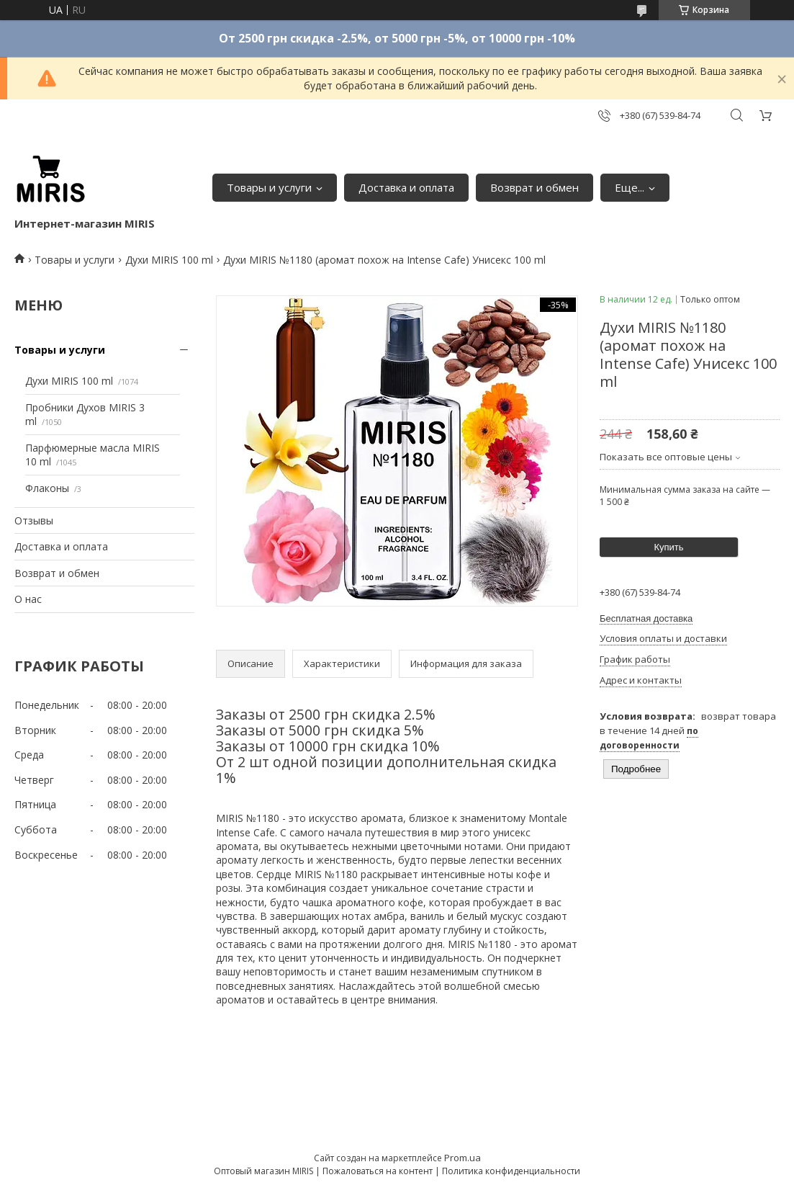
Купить (668, 547)
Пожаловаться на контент (377, 1171)
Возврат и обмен (534, 187)
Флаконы (47, 488)
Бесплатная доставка (646, 618)
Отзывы (33, 520)
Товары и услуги (269, 187)
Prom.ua (462, 1157)
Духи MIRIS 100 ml (169, 260)
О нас (28, 599)
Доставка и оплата (406, 187)
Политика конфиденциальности (511, 1171)
